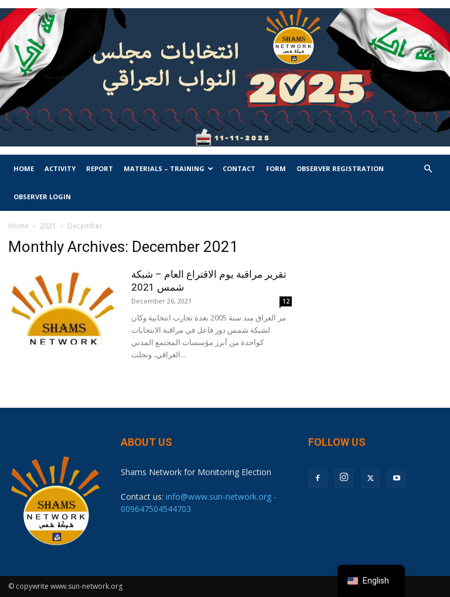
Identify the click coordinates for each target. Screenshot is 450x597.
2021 (48, 226)
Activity (60, 168)
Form (276, 168)
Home (23, 168)
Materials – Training (168, 168)
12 (285, 301)
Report (99, 168)
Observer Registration (340, 168)
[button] (428, 169)
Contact (239, 168)
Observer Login (42, 196)
